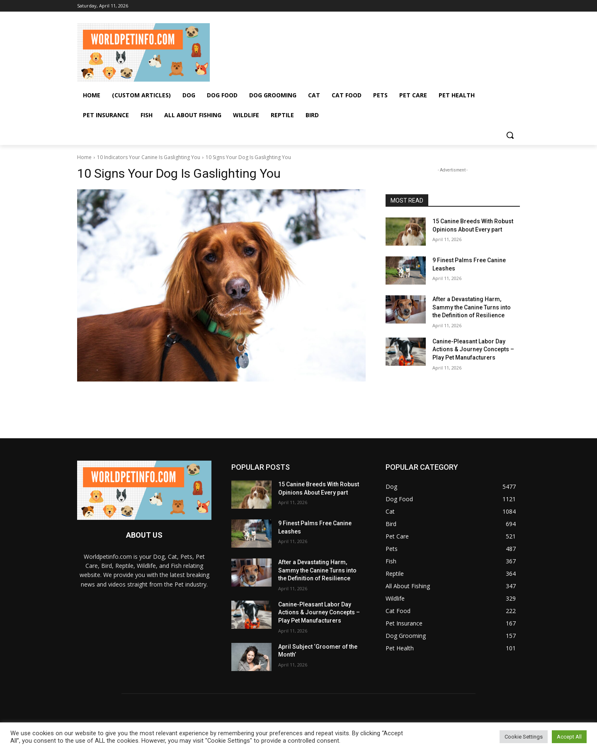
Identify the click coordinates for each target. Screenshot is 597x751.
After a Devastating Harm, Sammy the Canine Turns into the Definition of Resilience (471, 307)
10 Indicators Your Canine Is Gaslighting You (148, 157)
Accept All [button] (569, 737)
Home (84, 157)
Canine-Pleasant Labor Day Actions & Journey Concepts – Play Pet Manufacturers (473, 349)
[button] (510, 135)
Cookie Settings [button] (524, 737)
